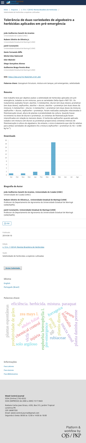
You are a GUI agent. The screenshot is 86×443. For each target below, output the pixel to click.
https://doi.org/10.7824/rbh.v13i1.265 (24, 77)
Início (6, 10)
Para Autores (9, 370)
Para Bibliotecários (11, 374)
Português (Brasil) (11, 287)
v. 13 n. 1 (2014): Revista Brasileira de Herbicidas (39, 10)
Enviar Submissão (13, 268)
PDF (8, 223)
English (7, 283)
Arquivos (14, 10)
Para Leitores (9, 366)
